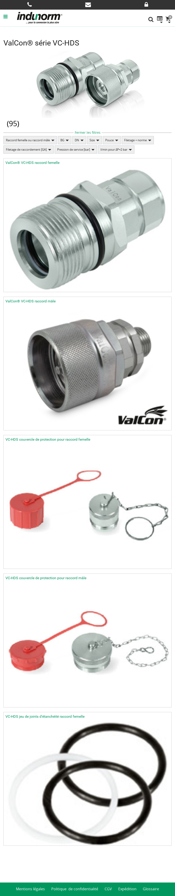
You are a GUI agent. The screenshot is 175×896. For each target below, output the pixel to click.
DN (77, 140)
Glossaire (151, 888)
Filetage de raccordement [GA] (26, 149)
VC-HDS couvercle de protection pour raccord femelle (47, 439)
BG (62, 140)
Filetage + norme (135, 140)
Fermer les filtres (87, 132)
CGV (108, 888)
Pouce (109, 140)
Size (92, 140)
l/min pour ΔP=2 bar (113, 149)
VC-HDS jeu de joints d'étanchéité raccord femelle (45, 716)
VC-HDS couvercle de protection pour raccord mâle (45, 578)
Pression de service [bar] (73, 149)
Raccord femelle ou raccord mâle (28, 140)
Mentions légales (30, 888)
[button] (10, 16)
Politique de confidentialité (74, 888)
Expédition (127, 888)
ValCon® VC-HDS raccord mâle (30, 301)
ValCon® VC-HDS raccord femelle (32, 162)
